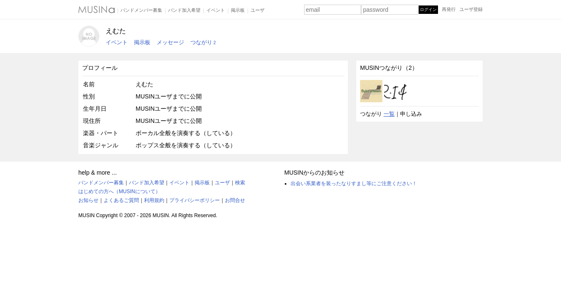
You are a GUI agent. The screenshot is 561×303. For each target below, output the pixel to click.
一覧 (389, 114)
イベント (215, 10)
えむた (116, 31)
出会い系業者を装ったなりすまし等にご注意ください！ (354, 183)
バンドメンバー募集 (141, 10)
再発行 (449, 9)
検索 (240, 183)
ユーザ (257, 10)
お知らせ (88, 200)
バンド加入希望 (184, 10)
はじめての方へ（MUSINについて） (119, 191)
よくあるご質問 (121, 200)
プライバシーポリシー (194, 200)
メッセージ (170, 42)
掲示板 (238, 10)
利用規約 (154, 200)
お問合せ (235, 200)
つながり (203, 42)
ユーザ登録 (471, 9)
